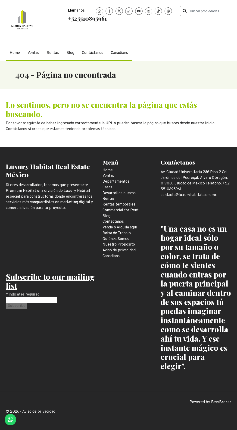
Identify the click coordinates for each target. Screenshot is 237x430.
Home (15, 52)
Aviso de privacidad (38, 411)
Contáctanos (92, 52)
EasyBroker (221, 402)
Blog (70, 52)
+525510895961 (87, 18)
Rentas (53, 52)
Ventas (33, 52)
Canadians (119, 52)
